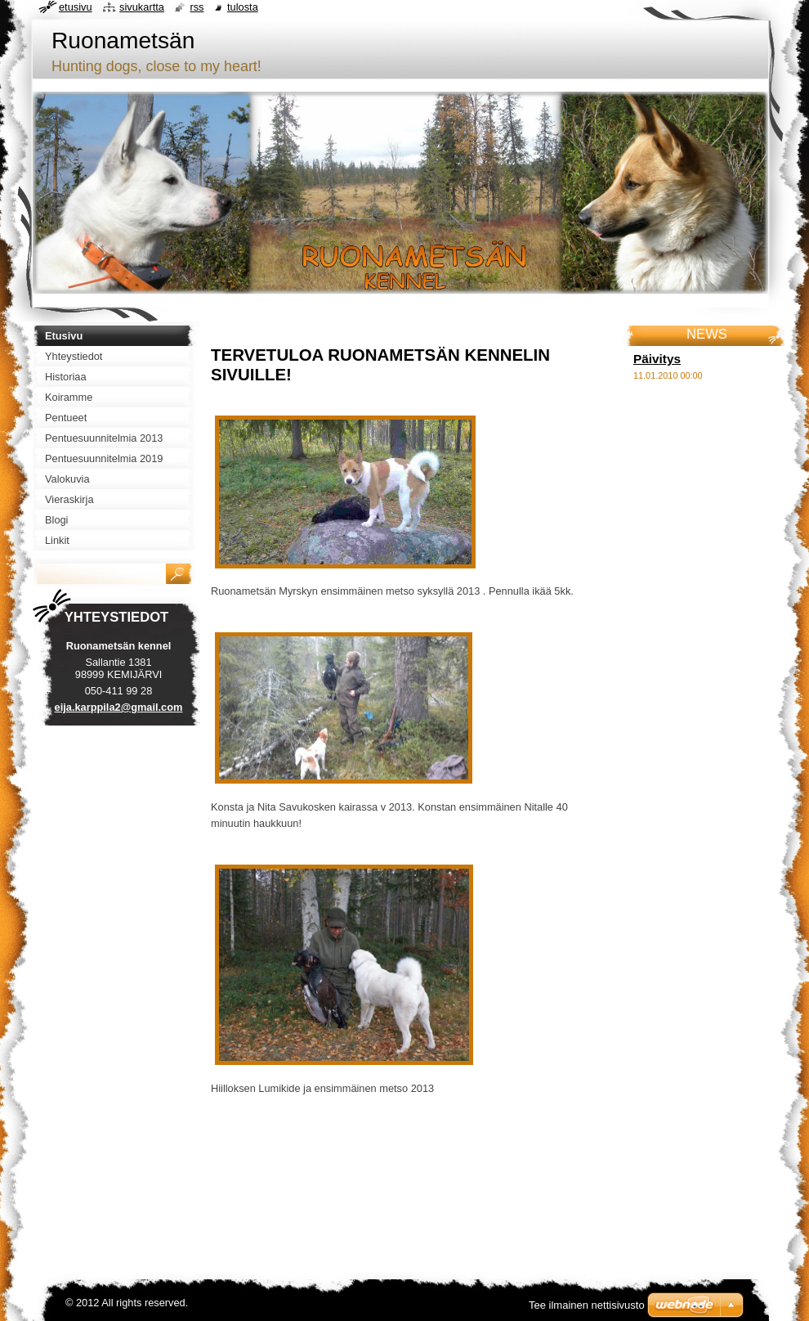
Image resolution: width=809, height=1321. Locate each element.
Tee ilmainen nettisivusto (587, 1305)
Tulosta (242, 7)
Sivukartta (141, 7)
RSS (196, 7)
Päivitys (657, 359)
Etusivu (75, 7)
